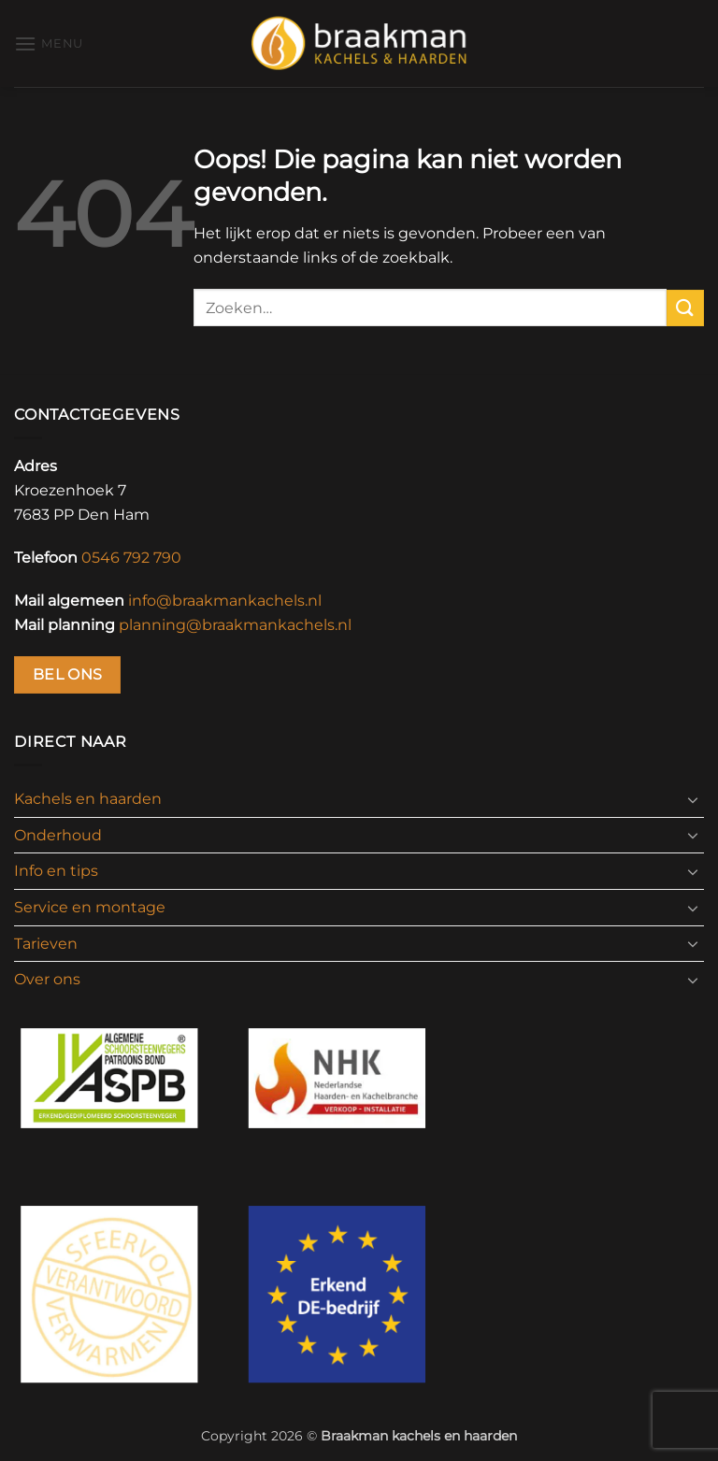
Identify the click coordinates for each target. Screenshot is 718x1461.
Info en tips (56, 871)
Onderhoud (58, 835)
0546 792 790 (131, 557)
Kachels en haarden (88, 799)
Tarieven (46, 944)
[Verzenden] (685, 308)
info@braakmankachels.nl (225, 600)
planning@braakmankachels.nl (235, 625)
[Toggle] (693, 799)
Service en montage (89, 907)
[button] (48, 43)
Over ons (47, 979)
